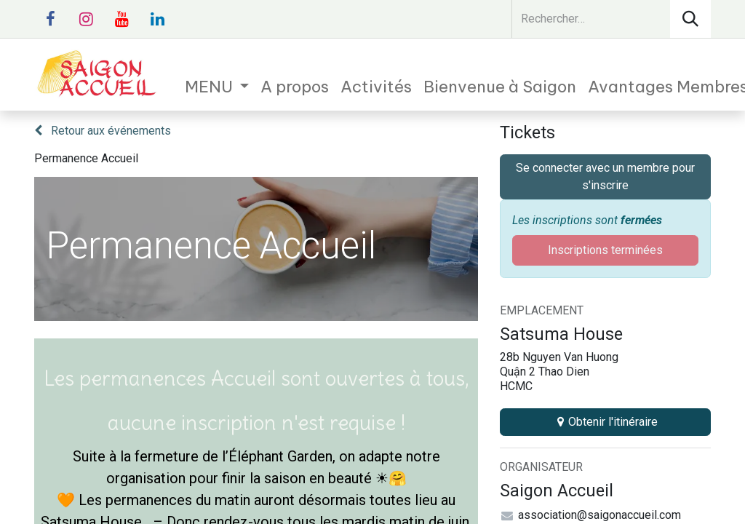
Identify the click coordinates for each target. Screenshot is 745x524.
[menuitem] (217, 87)
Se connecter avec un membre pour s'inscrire (605, 176)
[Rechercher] (690, 19)
